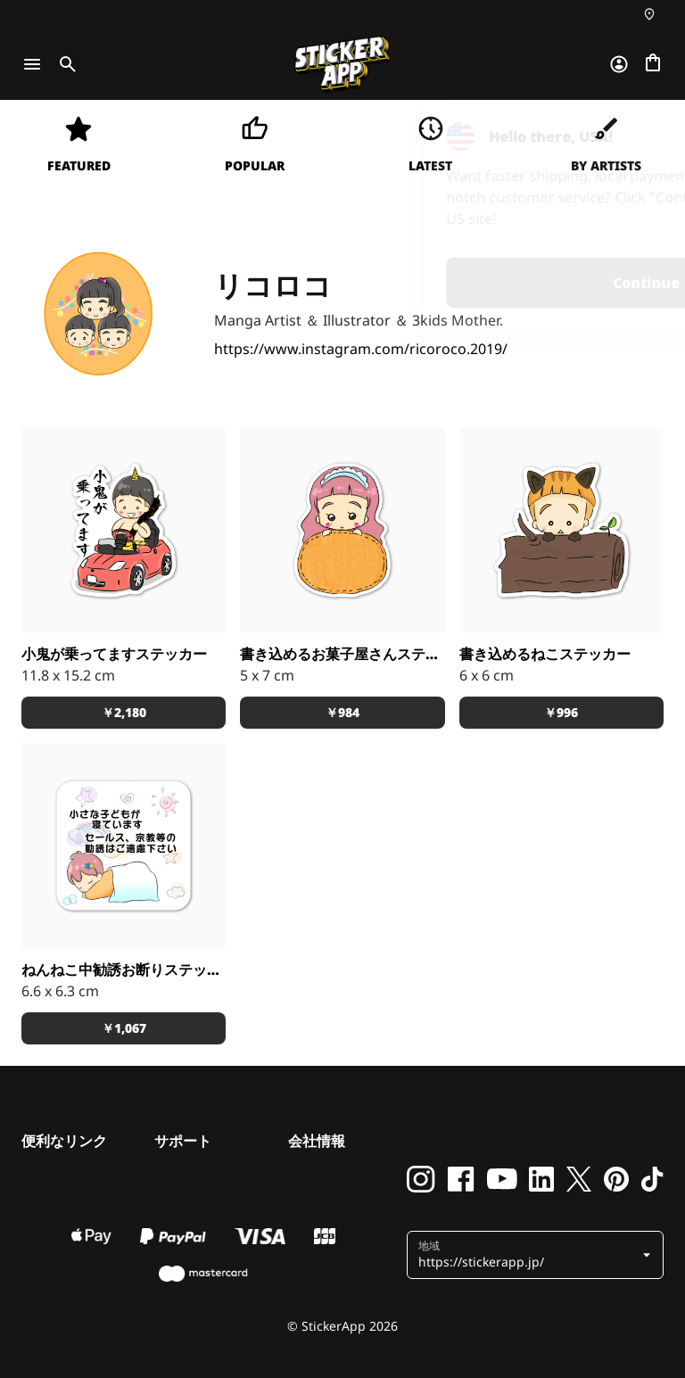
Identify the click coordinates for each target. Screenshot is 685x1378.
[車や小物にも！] (123, 530)
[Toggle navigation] (32, 64)
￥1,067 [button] (124, 1027)
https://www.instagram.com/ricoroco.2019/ (361, 349)
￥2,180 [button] (124, 712)
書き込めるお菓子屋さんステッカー (342, 654)
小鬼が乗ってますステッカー (114, 654)
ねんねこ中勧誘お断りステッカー (123, 969)
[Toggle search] (64, 64)
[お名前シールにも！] (342, 530)
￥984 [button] (342, 712)
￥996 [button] (561, 712)
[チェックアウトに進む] (653, 64)
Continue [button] (445, 283)
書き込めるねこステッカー (545, 654)
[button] (537, 1255)
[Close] (630, 136)
